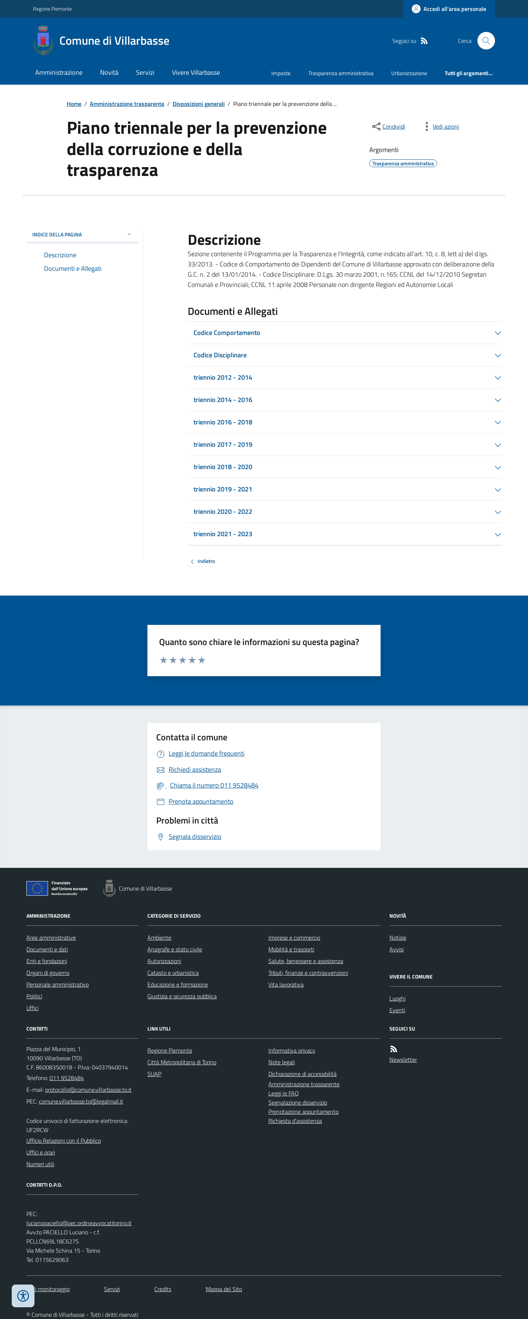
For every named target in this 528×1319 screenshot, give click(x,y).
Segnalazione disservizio (297, 1102)
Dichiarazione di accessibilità (302, 1073)
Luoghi (397, 998)
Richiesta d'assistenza (295, 1120)
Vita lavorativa (286, 984)
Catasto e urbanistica (173, 972)
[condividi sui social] (388, 126)
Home (74, 103)
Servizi (145, 72)
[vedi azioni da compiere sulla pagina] (440, 126)
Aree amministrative (51, 937)
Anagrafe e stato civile (174, 949)
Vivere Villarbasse (196, 72)
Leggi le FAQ (283, 1093)
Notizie (397, 937)
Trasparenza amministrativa (341, 73)
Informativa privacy (291, 1050)
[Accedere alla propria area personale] (449, 9)
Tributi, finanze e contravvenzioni (308, 972)
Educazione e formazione (177, 984)
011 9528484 (67, 1077)
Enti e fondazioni (46, 961)
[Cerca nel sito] (483, 40)
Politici (34, 996)
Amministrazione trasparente (127, 103)
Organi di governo (47, 972)
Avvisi (396, 949)
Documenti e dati (47, 949)
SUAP (154, 1073)
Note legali (281, 1062)
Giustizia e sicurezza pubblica (182, 996)
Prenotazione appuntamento (303, 1111)
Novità (109, 72)
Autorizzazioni (164, 961)
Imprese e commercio (294, 937)
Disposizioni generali (199, 103)
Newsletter (403, 1059)
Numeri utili (40, 1164)
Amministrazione (58, 72)
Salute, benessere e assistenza (305, 961)
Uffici (32, 1007)
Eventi (397, 1010)
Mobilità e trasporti (291, 949)
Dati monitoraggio (48, 1289)
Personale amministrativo (57, 984)
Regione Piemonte (52, 8)
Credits (162, 1289)
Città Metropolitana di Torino (181, 1062)
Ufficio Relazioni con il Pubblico (63, 1140)
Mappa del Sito (224, 1289)
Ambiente (159, 937)
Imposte (281, 73)
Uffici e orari (40, 1152)
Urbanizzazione (409, 73)
